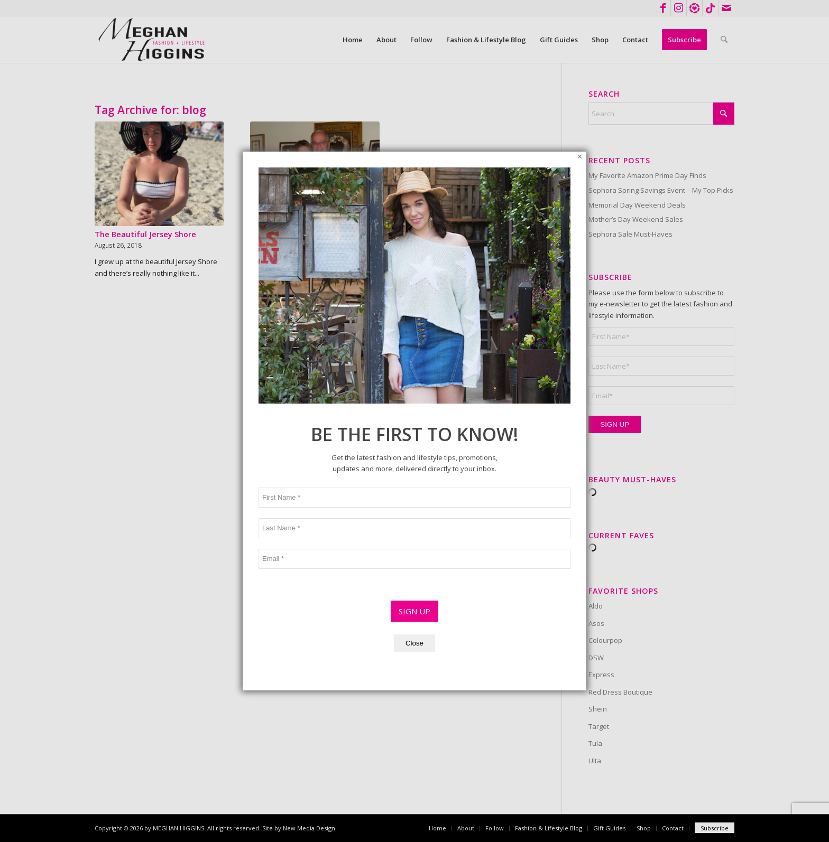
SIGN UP (414, 459)
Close (414, 491)
